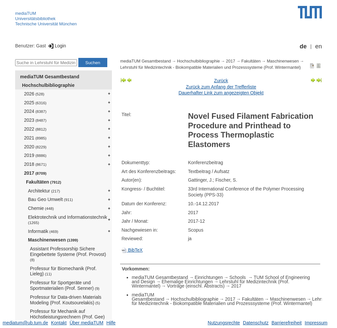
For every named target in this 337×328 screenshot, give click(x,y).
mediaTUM (25, 13)
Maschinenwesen (53, 239)
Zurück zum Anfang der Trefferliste (221, 86)
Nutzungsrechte (224, 322)
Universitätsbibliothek (35, 18)
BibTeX (132, 250)
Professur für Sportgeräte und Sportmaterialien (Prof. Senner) (64, 285)
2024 (35, 111)
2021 (35, 137)
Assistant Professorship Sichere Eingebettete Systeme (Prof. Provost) (68, 254)
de (303, 46)
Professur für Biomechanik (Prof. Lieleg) (63, 271)
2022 (35, 129)
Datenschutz (256, 322)
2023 (35, 120)
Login (56, 45)
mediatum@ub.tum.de (25, 322)
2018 (35, 164)
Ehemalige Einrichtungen (187, 281)
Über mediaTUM (86, 322)
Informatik (43, 231)
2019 (35, 155)
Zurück (221, 80)
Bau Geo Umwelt (50, 199)
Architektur (44, 190)
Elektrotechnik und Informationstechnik (67, 219)
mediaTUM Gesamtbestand (49, 76)
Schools (238, 277)
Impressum (316, 322)
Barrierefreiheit (287, 322)
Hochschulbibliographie (48, 85)
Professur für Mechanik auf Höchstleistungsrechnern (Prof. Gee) (67, 316)
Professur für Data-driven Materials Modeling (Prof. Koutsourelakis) (65, 299)
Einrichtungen (208, 277)
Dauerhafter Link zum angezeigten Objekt (220, 92)
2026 (34, 93)
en (318, 46)
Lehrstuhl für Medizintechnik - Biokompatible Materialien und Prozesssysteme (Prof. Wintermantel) (210, 67)
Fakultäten (43, 182)
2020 (35, 146)
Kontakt (58, 322)
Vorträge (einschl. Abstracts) (195, 286)
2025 (35, 102)
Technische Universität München (46, 23)
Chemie (41, 208)
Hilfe (111, 322)
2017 (35, 173)
